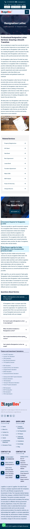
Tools (14, 4)
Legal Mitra (7, 7)
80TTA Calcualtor (7, 390)
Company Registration (20, 427)
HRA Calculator (7, 358)
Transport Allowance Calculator (11, 382)
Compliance (20, 441)
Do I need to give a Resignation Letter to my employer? (14, 322)
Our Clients (5, 435)
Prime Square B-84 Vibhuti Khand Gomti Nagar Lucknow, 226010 (24, 477)
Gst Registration (21, 431)
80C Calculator (7, 365)
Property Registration (10, 143)
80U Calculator (7, 392)
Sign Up (23, 7)
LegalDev (14, 526)
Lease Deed (7, 163)
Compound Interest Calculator (11, 373)
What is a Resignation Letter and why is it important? (13, 298)
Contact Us (19, 4)
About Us (10, 4)
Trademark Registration (20, 437)
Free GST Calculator (8, 354)
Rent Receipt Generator (9, 360)
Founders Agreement (10, 168)
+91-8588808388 (10, 2)
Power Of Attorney (9, 183)
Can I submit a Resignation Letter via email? (13, 345)
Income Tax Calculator (9, 356)
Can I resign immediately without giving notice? (14, 337)
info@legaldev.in (21, 2)
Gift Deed (6, 148)
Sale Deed (7, 153)
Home (5, 4)
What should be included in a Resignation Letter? (11, 329)
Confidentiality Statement (6, 441)
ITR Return (20, 434)
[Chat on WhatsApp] (4, 525)
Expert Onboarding (15, 7)
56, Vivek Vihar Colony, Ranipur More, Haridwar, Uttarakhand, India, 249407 (9, 473)
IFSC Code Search (7, 393)
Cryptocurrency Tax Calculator (11, 367)
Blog (24, 4)
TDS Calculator (7, 380)
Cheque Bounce (8, 188)
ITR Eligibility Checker (8, 362)
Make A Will (7, 173)
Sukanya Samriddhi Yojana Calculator (12, 376)
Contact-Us (5, 432)
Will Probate (7, 178)
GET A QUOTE (15, 211)
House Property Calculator (10, 384)
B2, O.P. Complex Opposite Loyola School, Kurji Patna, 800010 (24, 463)
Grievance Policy (6, 445)
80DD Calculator (7, 371)
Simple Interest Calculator (10, 369)
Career (4, 438)
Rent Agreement (8, 158)
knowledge (20, 444)
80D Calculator (7, 388)
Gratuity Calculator (8, 378)
